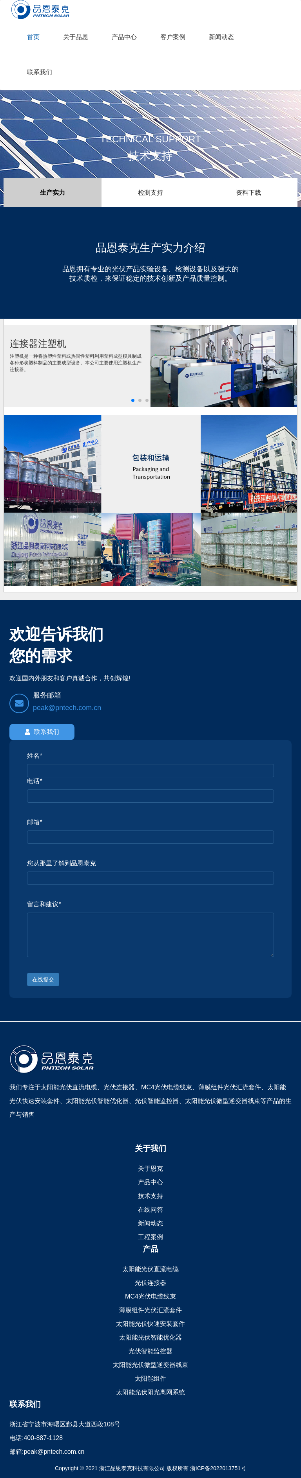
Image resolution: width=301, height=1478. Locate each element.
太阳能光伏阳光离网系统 (150, 1392)
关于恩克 (150, 1168)
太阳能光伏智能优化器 (150, 1337)
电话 (34, 781)
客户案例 (172, 37)
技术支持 (150, 1196)
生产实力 (52, 192)
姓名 (34, 755)
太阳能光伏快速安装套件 (150, 1323)
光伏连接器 (150, 1282)
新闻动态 (221, 37)
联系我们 (39, 72)
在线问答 (150, 1209)
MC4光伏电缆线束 (150, 1296)
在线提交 (43, 979)
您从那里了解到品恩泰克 (61, 863)
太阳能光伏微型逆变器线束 (150, 1364)
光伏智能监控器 (150, 1351)
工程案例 (150, 1237)
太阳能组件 (150, 1378)
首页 (33, 37)
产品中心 (124, 37)
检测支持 (150, 192)
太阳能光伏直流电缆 (150, 1269)
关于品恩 (75, 37)
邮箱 (34, 822)
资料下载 (248, 192)
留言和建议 (44, 904)
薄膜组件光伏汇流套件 (150, 1310)
